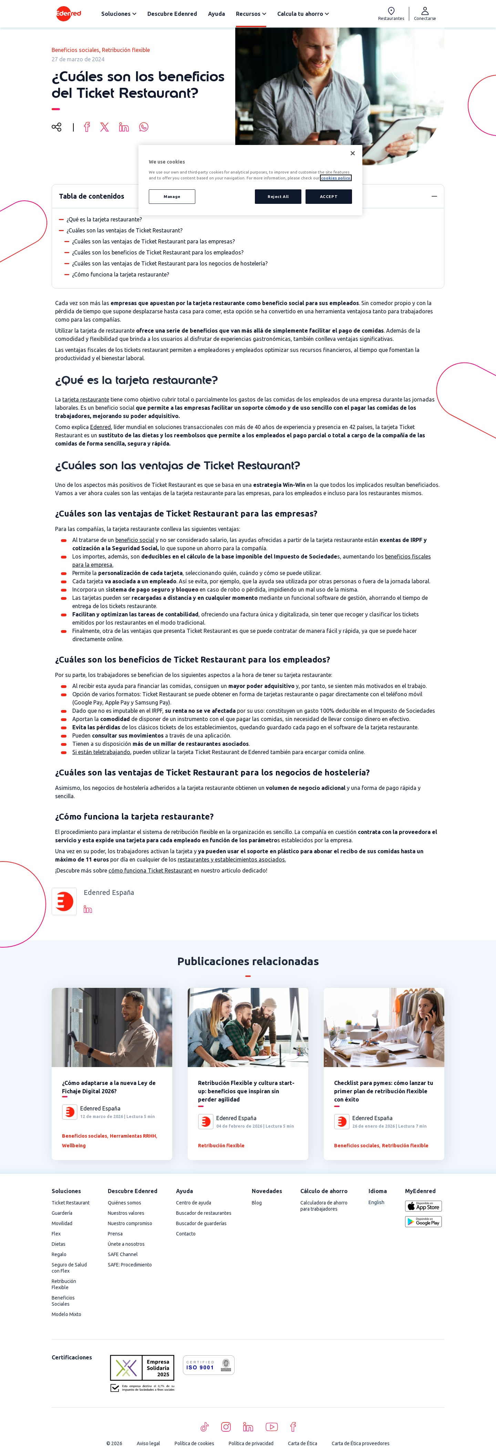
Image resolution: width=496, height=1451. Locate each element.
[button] (434, 196)
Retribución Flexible (64, 1284)
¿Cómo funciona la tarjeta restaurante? (120, 274)
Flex (56, 1233)
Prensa (115, 1233)
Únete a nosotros (126, 1244)
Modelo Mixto (66, 1314)
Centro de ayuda (193, 1202)
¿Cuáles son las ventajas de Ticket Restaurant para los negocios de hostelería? (170, 263)
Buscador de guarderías (201, 1223)
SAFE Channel (123, 1254)
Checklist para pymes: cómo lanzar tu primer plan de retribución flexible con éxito (383, 1091)
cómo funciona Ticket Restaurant (150, 870)
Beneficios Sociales (63, 1301)
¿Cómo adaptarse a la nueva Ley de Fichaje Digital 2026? (109, 1087)
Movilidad (62, 1223)
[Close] (352, 153)
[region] (250, 180)
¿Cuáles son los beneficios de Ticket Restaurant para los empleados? (158, 252)
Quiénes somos (124, 1202)
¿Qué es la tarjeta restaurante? (104, 219)
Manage (172, 196)
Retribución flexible (126, 50)
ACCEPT (329, 196)
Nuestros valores (126, 1213)
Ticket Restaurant (71, 1202)
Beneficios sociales (75, 50)
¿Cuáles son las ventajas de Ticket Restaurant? (124, 230)
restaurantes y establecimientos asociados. (232, 859)
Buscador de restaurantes (203, 1213)
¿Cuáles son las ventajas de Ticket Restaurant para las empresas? (153, 241)
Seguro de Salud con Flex (69, 1268)
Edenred (100, 427)
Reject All (277, 196)
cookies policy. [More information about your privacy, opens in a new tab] (336, 178)
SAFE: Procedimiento (130, 1264)
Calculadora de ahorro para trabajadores (324, 1206)
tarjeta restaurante (85, 399)
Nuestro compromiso (130, 1223)
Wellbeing (74, 1145)
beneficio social (134, 540)
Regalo (59, 1254)
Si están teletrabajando (101, 752)
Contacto (186, 1233)
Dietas (58, 1244)
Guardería (62, 1213)
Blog (257, 1202)
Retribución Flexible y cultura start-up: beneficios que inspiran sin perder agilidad (246, 1091)
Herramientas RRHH (133, 1136)
